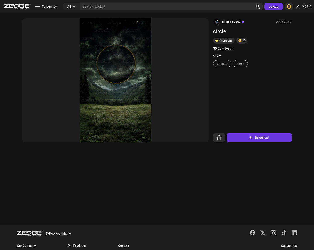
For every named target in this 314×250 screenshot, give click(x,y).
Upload (273, 6)
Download (258, 137)
